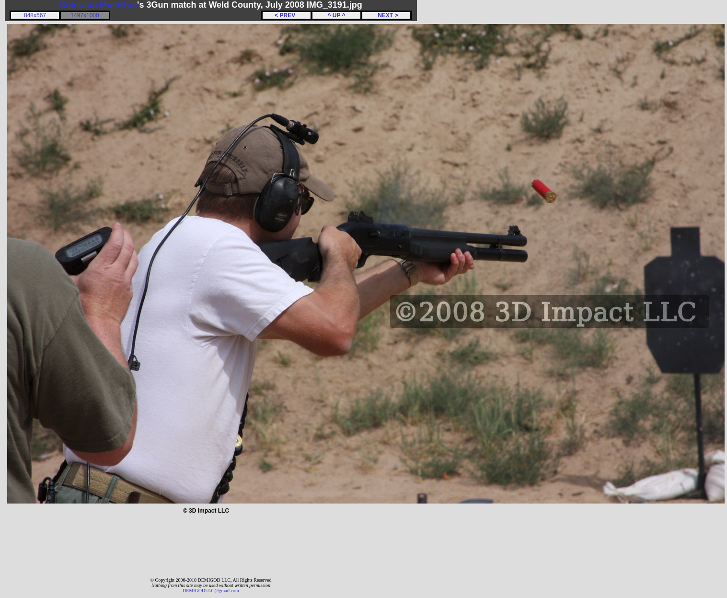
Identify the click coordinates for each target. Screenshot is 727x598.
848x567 (35, 15)
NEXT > (386, 15)
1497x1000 (84, 15)
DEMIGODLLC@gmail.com (211, 590)
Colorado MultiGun (98, 5)
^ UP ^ (336, 15)
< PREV (286, 15)
